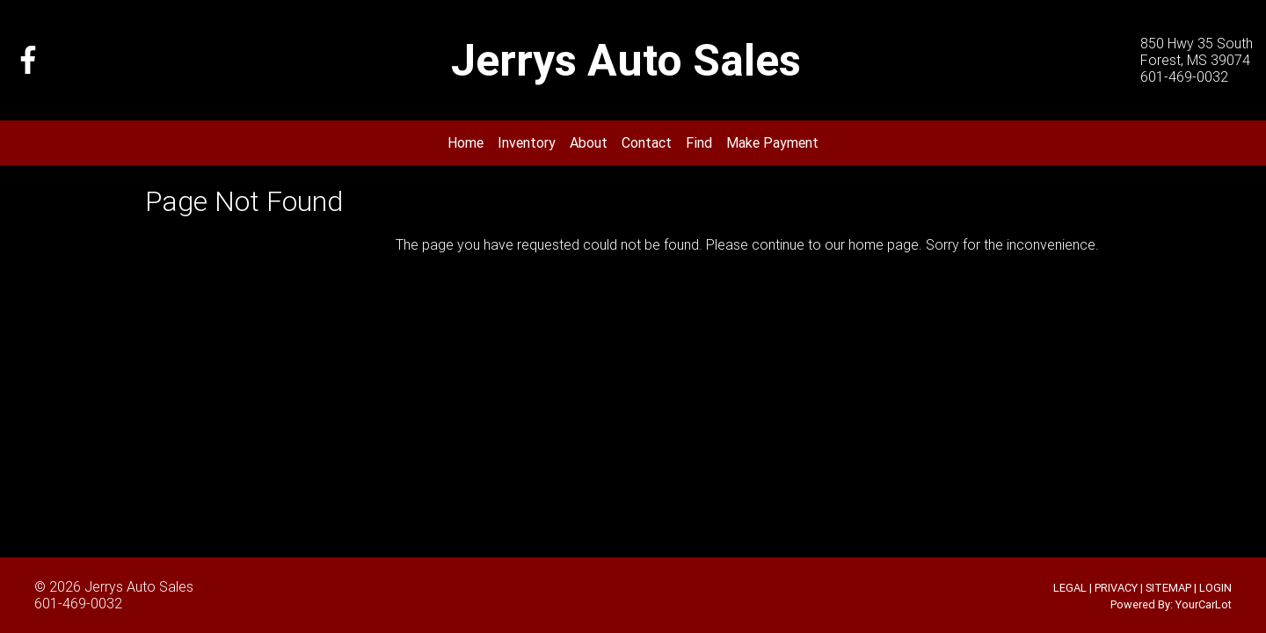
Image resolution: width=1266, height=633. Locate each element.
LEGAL (1070, 587)
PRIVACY (1116, 587)
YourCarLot (1203, 604)
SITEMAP (1168, 587)
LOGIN (1215, 587)
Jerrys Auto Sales (138, 586)
